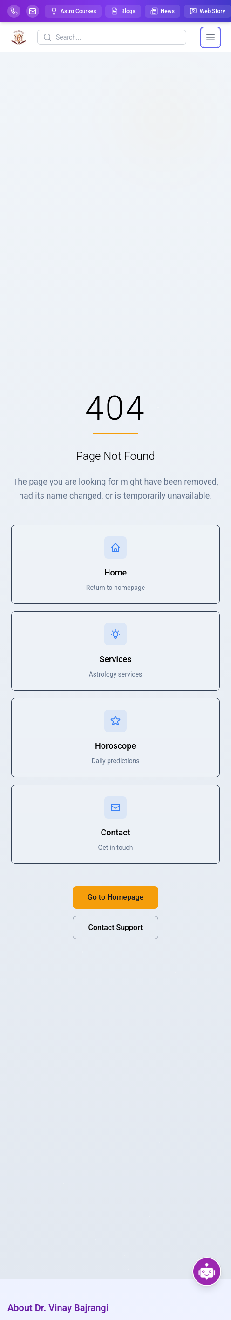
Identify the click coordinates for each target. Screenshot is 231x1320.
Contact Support (115, 927)
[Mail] (32, 11)
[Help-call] (13, 11)
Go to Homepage (115, 897)
